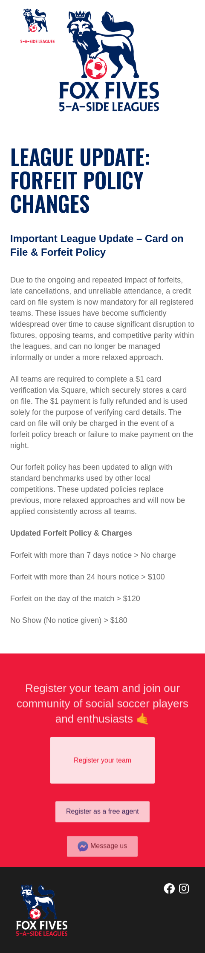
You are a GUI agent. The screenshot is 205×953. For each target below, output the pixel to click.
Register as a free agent (102, 817)
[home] (35, 26)
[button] (176, 32)
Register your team (102, 764)
